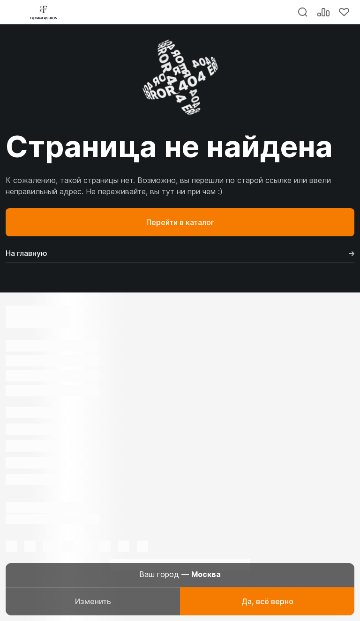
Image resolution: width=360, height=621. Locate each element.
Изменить (93, 601)
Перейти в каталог (180, 222)
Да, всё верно (267, 601)
